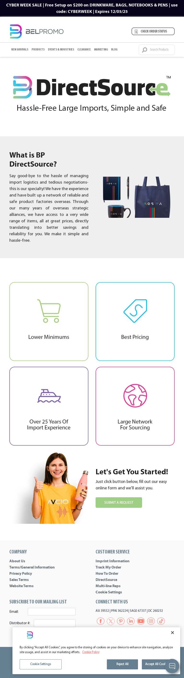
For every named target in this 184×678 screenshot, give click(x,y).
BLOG (114, 49)
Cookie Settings (109, 592)
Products (38, 49)
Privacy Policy (20, 573)
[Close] (172, 632)
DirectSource (106, 580)
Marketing (101, 49)
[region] (96, 650)
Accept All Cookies (157, 664)
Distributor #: (19, 623)
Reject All (122, 664)
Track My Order (108, 567)
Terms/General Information (32, 567)
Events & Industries (61, 49)
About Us (17, 561)
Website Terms (21, 586)
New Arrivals (19, 49)
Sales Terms (19, 580)
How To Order (107, 573)
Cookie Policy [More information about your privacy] (90, 652)
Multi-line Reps (108, 586)
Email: (13, 612)
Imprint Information (112, 561)
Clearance (84, 49)
